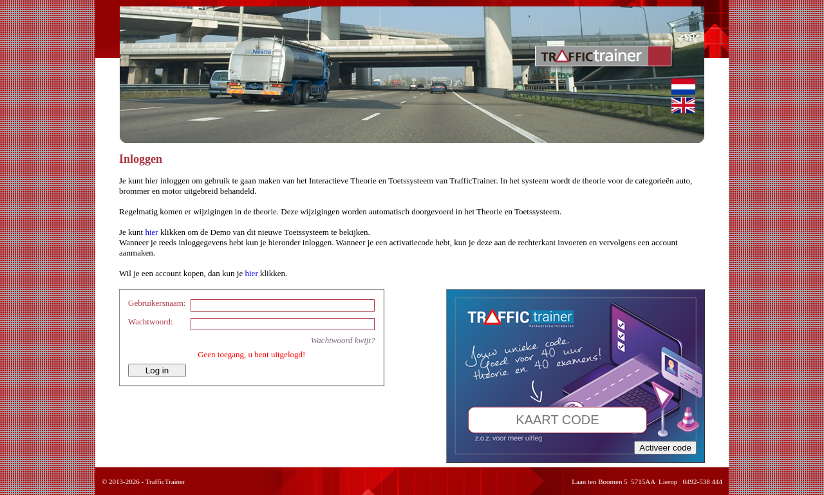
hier (151, 232)
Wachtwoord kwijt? (343, 340)
